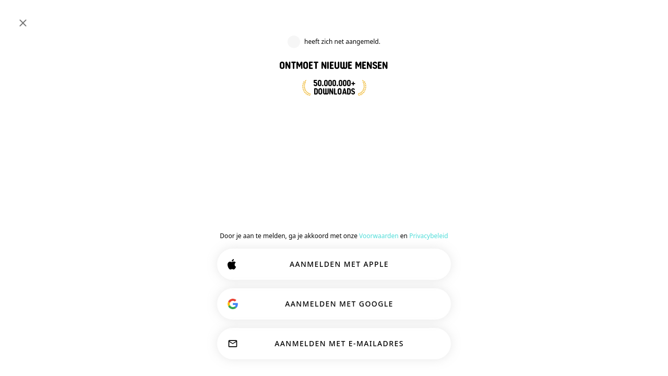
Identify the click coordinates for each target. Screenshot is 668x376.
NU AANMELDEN (342, 126)
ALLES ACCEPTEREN (403, 346)
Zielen (430, 244)
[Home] (42, 16)
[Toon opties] (310, 270)
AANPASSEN (295, 346)
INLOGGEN (620, 17)
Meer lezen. (195, 318)
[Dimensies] (570, 16)
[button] (531, 82)
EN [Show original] (629, 103)
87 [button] (624, 117)
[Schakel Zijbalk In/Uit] (18, 16)
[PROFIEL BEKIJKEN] (518, 110)
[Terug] (286, 173)
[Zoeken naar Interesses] (308, 17)
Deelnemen (326, 244)
